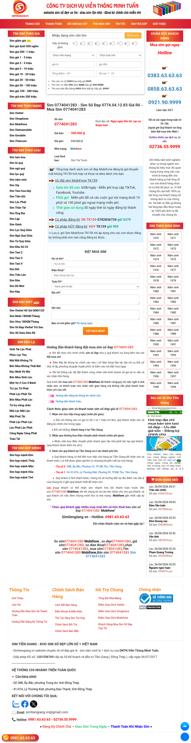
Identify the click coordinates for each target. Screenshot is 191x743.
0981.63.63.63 (22, 738)
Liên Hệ (16, 604)
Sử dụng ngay (84, 323)
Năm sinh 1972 (155, 246)
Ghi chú (55, 307)
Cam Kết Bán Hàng (66, 604)
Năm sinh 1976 (155, 268)
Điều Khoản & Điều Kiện (68, 611)
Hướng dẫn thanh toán (68, 401)
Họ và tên (57, 258)
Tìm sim (133, 35)
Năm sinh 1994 (155, 363)
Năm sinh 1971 (173, 236)
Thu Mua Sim (101, 23)
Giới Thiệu (159, 23)
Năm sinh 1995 (173, 363)
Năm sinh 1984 (155, 310)
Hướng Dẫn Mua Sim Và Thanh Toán (29, 613)
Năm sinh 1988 (155, 331)
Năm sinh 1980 (155, 289)
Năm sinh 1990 (155, 342)
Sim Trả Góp (139, 23)
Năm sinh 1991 (173, 342)
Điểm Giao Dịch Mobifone (113, 617)
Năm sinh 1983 (173, 299)
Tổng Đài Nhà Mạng (109, 598)
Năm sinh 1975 (173, 257)
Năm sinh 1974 (155, 257)
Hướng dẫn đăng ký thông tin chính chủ (78, 395)
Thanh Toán (53, 23)
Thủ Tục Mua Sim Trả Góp (70, 617)
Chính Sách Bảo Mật (67, 631)
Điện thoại (58, 270)
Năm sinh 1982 (155, 299)
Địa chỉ (56, 292)
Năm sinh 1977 (173, 268)
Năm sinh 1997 (173, 374)
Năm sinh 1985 (173, 310)
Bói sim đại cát (77, 23)
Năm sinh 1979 (173, 278)
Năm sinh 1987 (173, 321)
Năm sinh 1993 (173, 353)
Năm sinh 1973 (173, 246)
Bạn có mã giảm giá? (72, 323)
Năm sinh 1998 (155, 385)
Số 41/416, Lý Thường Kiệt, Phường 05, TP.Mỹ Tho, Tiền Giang (102, 472)
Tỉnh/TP (56, 281)
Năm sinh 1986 (155, 321)
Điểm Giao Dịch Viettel (111, 604)
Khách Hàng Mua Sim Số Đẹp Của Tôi (115, 626)
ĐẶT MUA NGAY (95, 331)
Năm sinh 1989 (173, 331)
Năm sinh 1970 (155, 236)
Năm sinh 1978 (155, 278)
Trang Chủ (32, 23)
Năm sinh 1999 (173, 385)
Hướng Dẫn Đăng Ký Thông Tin (29, 621)
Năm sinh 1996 (155, 374)
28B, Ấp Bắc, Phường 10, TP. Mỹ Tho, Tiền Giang (94, 466)
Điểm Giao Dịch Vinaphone (113, 611)
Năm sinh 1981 (173, 289)
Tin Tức (120, 23)
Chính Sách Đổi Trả (66, 624)
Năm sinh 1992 (155, 353)
